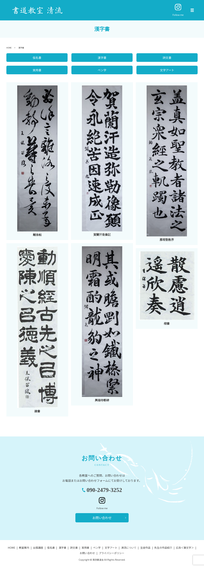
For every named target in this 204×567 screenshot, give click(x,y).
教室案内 (24, 547)
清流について (128, 547)
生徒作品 (145, 547)
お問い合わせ (102, 517)
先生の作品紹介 (163, 547)
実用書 (37, 70)
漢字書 (102, 57)
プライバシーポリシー (111, 553)
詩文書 (167, 57)
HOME (9, 47)
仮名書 (37, 57)
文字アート (167, 70)
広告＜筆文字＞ (185, 547)
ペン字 (102, 70)
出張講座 (38, 547)
